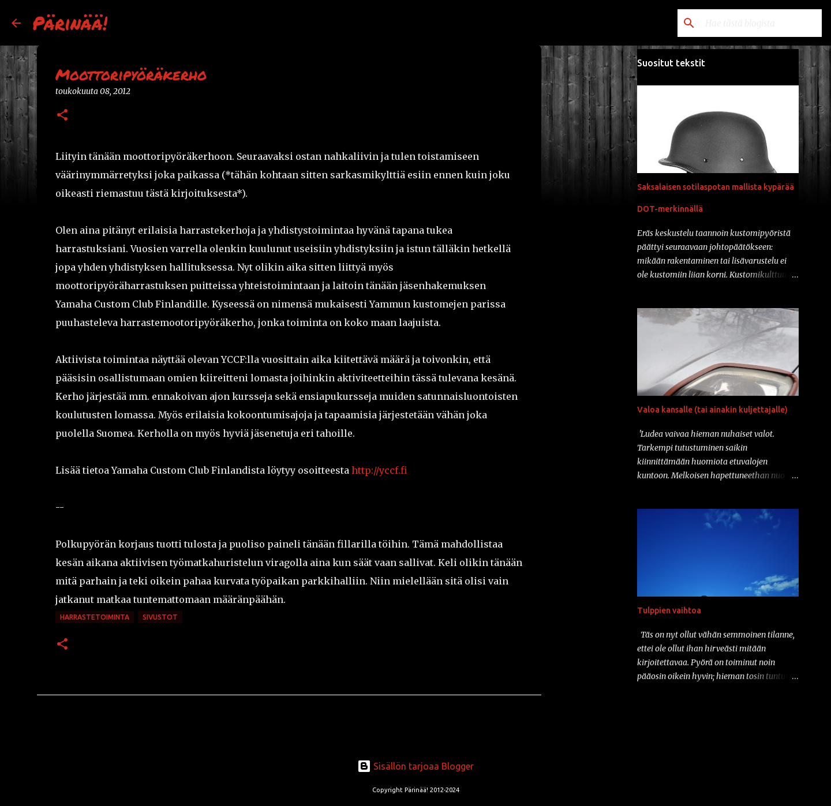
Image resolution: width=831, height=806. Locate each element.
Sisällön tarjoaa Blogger (415, 766)
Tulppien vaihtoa (669, 610)
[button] (62, 115)
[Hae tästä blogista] (761, 23)
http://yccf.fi (379, 470)
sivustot (160, 617)
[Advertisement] (600, 231)
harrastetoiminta (94, 617)
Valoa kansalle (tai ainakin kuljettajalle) (712, 409)
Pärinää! (69, 22)
